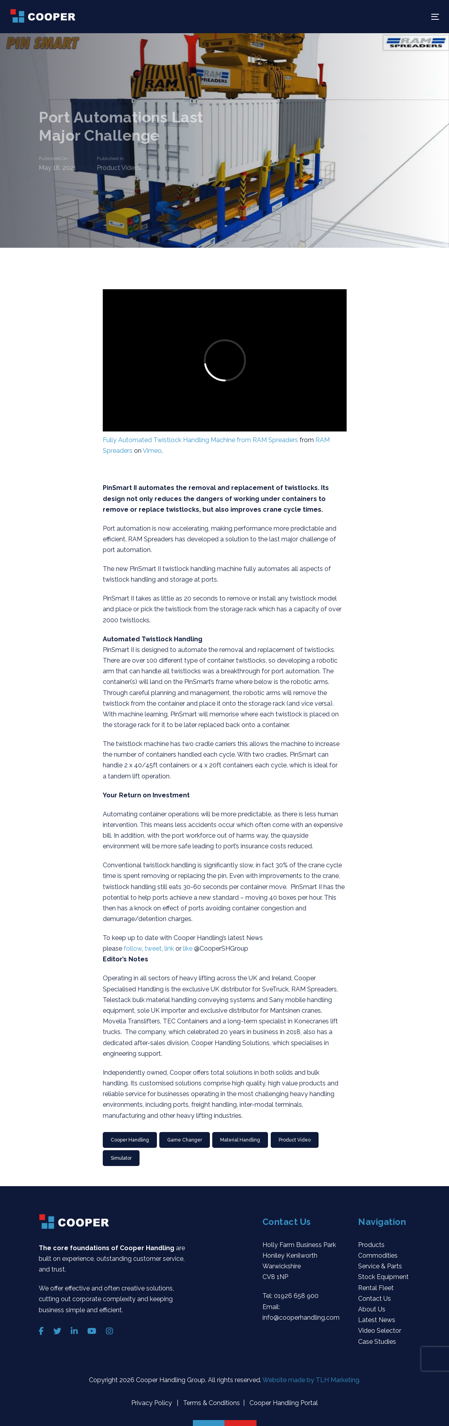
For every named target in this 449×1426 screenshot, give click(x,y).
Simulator (121, 1158)
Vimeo (152, 450)
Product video (295, 1140)
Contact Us (374, 1298)
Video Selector (379, 1330)
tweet (153, 948)
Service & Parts (380, 1266)
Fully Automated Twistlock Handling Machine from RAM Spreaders (200, 440)
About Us (371, 1309)
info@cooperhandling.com (301, 1317)
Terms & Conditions (210, 1403)
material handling (240, 1140)
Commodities (378, 1255)
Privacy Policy (152, 1403)
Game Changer (184, 1140)
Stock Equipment (383, 1277)
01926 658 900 (296, 1296)
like (187, 948)
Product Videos (119, 168)
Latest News (376, 1320)
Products (371, 1245)
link (169, 948)
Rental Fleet (376, 1288)
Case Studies (377, 1341)
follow (133, 948)
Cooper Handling (130, 1140)
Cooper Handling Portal (283, 1403)
